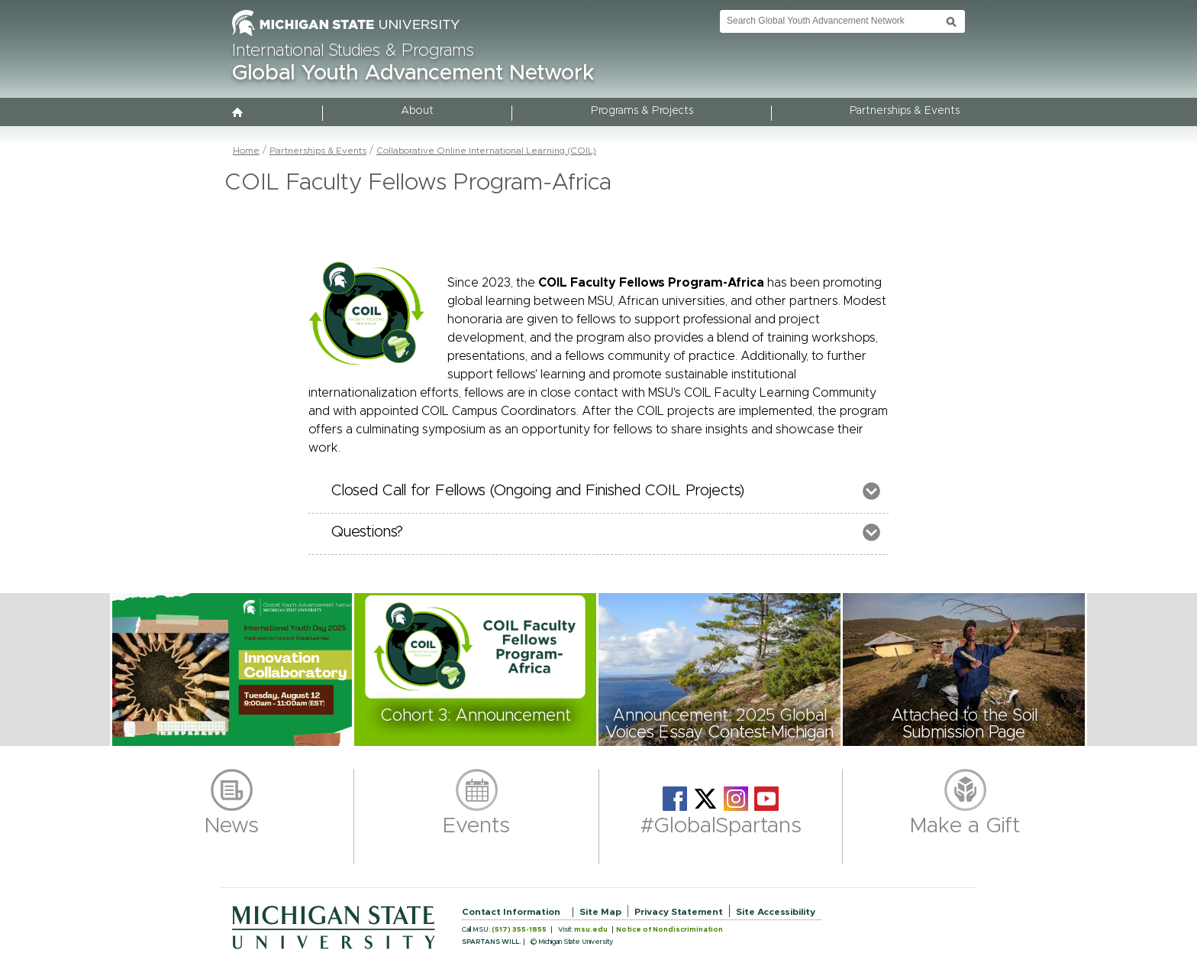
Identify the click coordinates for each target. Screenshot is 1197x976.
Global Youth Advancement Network (413, 73)
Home (246, 150)
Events (476, 826)
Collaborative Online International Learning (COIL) (486, 150)
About (417, 110)
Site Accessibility (775, 911)
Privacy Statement (678, 911)
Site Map (600, 911)
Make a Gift (965, 826)
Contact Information (511, 911)
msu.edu (591, 929)
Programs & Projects (642, 110)
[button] (232, 669)
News (232, 826)
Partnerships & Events (905, 110)
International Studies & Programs (353, 51)
